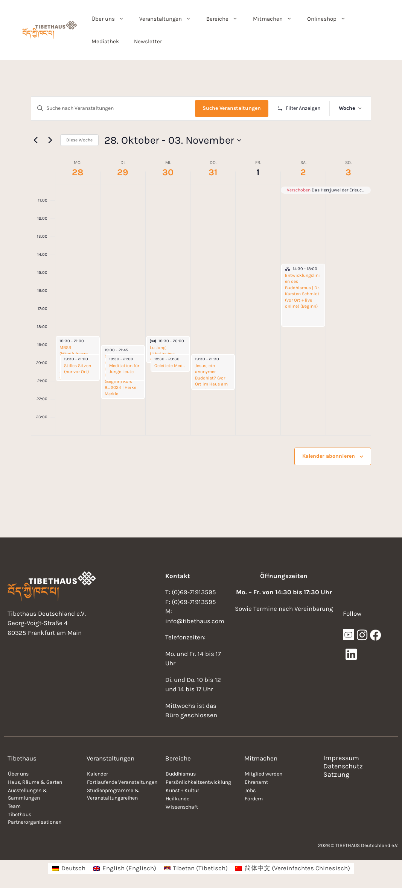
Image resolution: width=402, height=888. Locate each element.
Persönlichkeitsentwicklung (198, 782)
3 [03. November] (348, 172)
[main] (201, 298)
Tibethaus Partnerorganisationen (34, 818)
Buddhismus (181, 774)
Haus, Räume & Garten (35, 782)
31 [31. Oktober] (213, 172)
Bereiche (225, 19)
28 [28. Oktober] (78, 172)
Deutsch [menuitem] (73, 868)
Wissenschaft (182, 807)
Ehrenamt (256, 782)
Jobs (250, 790)
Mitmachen (276, 19)
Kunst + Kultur (182, 790)
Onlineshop (330, 19)
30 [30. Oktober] (168, 172)
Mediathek (105, 41)
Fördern (254, 798)
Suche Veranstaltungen (232, 108)
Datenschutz (343, 766)
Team (14, 806)
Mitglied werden (263, 774)
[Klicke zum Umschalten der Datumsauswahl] (172, 140)
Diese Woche (79, 140)
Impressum (341, 758)
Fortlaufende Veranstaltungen (122, 782)
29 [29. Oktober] (122, 172)
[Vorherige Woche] (35, 140)
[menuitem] (68, 868)
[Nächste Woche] (50, 140)
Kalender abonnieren (328, 456)
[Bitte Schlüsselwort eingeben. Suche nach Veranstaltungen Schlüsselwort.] (113, 108)
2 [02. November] (303, 172)
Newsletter (148, 41)
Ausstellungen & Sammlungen (27, 794)
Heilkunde (177, 798)
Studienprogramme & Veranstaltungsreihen (113, 794)
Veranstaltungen (169, 19)
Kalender (97, 774)
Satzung (336, 774)
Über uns (111, 19)
